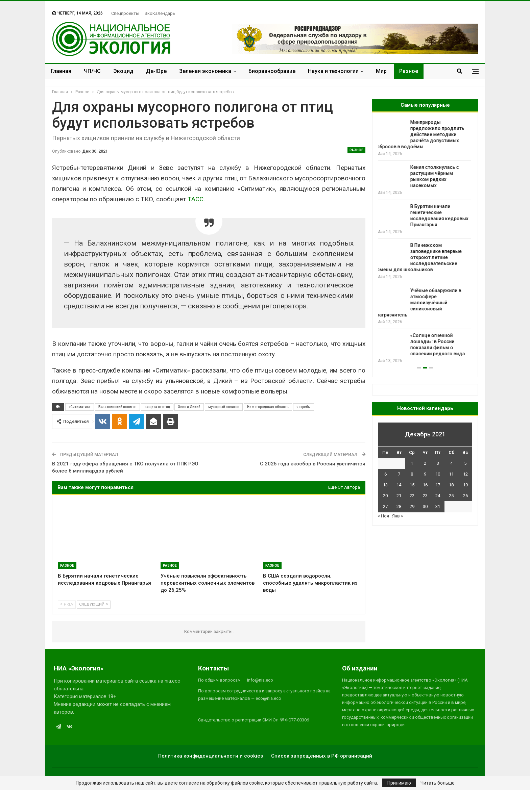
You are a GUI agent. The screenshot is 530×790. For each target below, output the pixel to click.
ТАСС (195, 199)
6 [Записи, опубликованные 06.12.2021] (385, 474)
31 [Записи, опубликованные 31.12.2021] (437, 506)
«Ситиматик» (80, 407)
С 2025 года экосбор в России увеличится (312, 464)
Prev (66, 604)
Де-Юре (156, 71)
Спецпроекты (125, 13)
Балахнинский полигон (117, 407)
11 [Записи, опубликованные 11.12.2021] (451, 474)
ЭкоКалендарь (159, 13)
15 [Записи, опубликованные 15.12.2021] (412, 484)
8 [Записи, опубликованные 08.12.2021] (412, 474)
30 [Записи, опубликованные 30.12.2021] (425, 506)
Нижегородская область (268, 407)
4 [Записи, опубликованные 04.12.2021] (451, 463)
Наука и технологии (333, 71)
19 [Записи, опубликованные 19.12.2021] (465, 484)
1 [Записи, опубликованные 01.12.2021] (412, 463)
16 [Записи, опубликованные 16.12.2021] (425, 484)
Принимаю (399, 783)
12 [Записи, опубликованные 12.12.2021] (465, 474)
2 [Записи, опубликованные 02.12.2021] (425, 463)
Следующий (93, 604)
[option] (425, 241)
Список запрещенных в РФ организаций (321, 756)
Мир (381, 71)
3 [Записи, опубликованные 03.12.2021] (438, 463)
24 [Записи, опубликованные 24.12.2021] (437, 495)
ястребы (303, 407)
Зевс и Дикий (189, 407)
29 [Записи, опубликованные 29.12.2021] (412, 506)
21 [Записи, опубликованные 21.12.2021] (398, 495)
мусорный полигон (223, 407)
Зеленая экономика (205, 71)
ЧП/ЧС (92, 71)
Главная (61, 71)
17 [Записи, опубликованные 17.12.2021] (437, 484)
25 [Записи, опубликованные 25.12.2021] (451, 495)
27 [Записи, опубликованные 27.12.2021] (385, 506)
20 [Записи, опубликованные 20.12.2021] (385, 495)
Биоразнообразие (271, 71)
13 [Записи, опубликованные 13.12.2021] (385, 484)
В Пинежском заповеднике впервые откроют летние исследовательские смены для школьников (420, 257)
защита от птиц (157, 407)
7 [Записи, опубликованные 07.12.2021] (399, 474)
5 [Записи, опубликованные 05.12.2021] (465, 463)
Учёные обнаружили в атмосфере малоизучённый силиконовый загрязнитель (420, 302)
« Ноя (383, 515)
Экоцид (123, 71)
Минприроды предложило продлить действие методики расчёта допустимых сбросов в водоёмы (421, 134)
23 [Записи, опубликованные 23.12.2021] (425, 495)
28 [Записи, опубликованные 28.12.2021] (398, 506)
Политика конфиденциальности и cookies (210, 756)
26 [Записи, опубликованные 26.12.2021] (465, 495)
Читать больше (437, 783)
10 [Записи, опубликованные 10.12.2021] (437, 474)
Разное (408, 71)
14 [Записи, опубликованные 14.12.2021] (398, 484)
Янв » (397, 515)
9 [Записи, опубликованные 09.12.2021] (425, 474)
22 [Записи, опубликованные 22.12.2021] (412, 495)
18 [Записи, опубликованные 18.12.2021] (451, 484)
